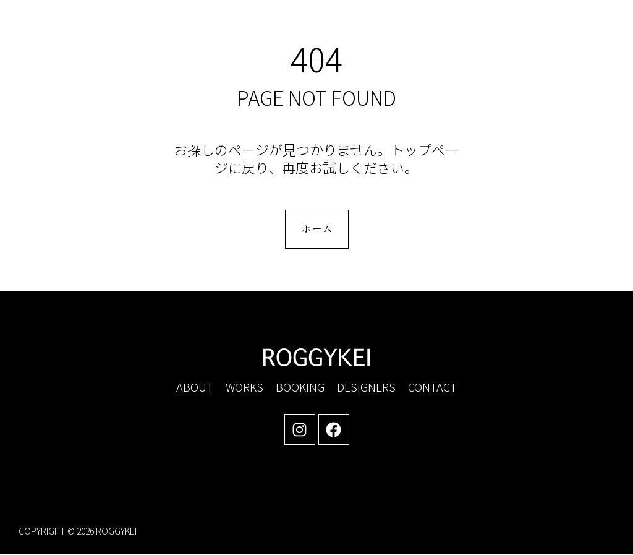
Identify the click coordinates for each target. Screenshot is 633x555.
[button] (509, 31)
